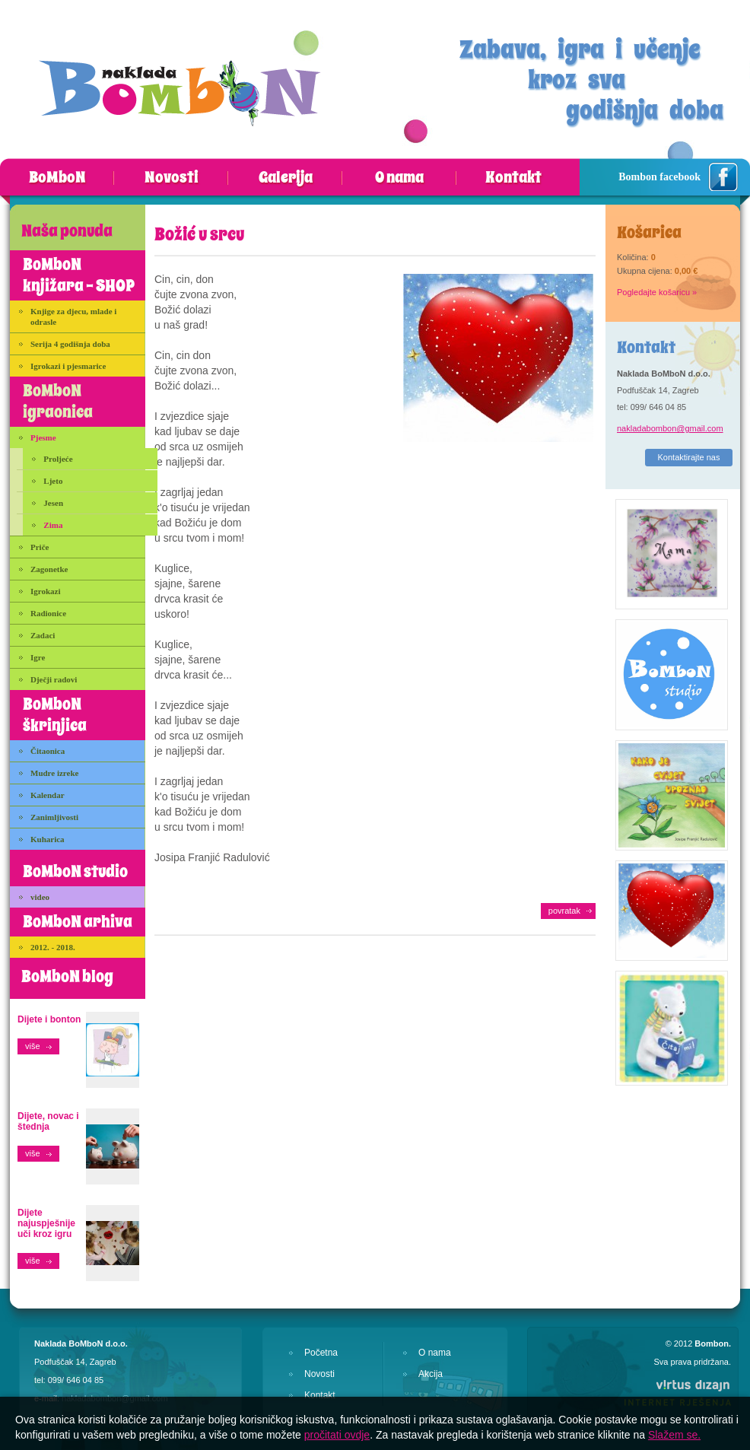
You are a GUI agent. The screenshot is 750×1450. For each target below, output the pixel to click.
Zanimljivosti (54, 817)
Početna (321, 1352)
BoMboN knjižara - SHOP (79, 275)
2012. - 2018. (52, 947)
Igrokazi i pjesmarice (68, 365)
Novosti (172, 178)
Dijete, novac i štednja (48, 1121)
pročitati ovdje (337, 1435)
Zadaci (42, 635)
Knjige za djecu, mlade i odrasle (73, 316)
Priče (39, 547)
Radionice (48, 613)
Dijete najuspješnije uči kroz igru (46, 1223)
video (39, 896)
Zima (52, 524)
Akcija (430, 1374)
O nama (399, 178)
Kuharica (47, 839)
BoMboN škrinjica (55, 715)
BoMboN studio (75, 871)
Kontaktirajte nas (689, 457)
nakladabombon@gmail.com (670, 428)
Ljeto (52, 480)
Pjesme (43, 437)
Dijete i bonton (49, 1019)
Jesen (53, 502)
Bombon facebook (659, 177)
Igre (37, 657)
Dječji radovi (53, 679)
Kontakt (513, 178)
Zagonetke (49, 569)
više (32, 1046)
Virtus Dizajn (677, 1392)
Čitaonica (47, 750)
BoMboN (57, 178)
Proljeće (57, 458)
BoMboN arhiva (77, 922)
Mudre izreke (54, 772)
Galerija (286, 178)
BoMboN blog (67, 976)
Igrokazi (45, 591)
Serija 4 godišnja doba (70, 343)
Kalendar (47, 795)
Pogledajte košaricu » (657, 292)
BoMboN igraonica (58, 402)
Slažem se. (674, 1435)
